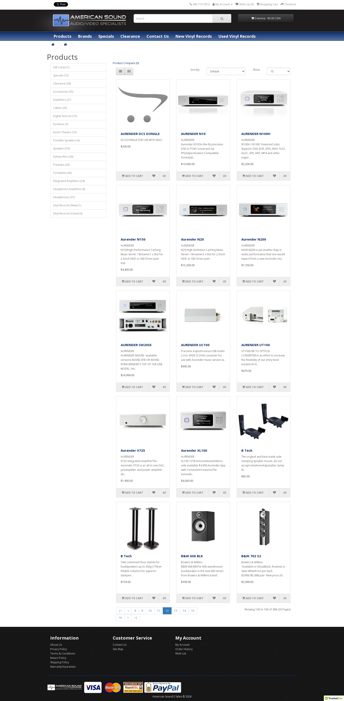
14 (184, 611)
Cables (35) (60, 108)
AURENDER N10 (193, 133)
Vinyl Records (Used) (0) (67, 213)
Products (62, 36)
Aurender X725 (133, 450)
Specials (106, 36)
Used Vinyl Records (237, 36)
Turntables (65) (62, 173)
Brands (85, 36)
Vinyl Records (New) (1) (67, 205)
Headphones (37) (64, 197)
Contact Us (158, 36)
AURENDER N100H (255, 133)
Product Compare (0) (126, 63)
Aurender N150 (133, 239)
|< (120, 611)
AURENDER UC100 (195, 345)
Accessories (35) (63, 91)
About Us (56, 645)
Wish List (180, 653)
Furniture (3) (60, 124)
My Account (182, 645)
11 (158, 611)
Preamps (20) (61, 165)
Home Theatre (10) (64, 132)
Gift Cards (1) (61, 67)
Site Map (118, 649)
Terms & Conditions (62, 653)
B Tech (246, 450)
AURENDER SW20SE (136, 345)
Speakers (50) (61, 148)
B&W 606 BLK (192, 556)
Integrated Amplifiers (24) (69, 181)
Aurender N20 (192, 239)
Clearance (130, 36)
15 (192, 611)
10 (150, 611)
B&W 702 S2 (251, 556)
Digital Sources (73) (65, 116)
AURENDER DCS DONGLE (140, 133)
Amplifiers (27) (62, 100)
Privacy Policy (58, 649)
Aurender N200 (253, 239)
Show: (256, 70)
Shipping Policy (59, 662)
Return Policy (58, 658)
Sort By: (195, 70)
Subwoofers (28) (63, 156)
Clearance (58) (62, 83)
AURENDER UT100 (255, 345)
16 (120, 618)
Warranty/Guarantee (63, 667)
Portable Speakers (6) (66, 140)
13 (175, 611)
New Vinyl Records (193, 36)
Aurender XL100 (194, 450)
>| (135, 618)
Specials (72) (60, 75)
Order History (184, 649)
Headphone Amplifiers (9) (69, 189)
